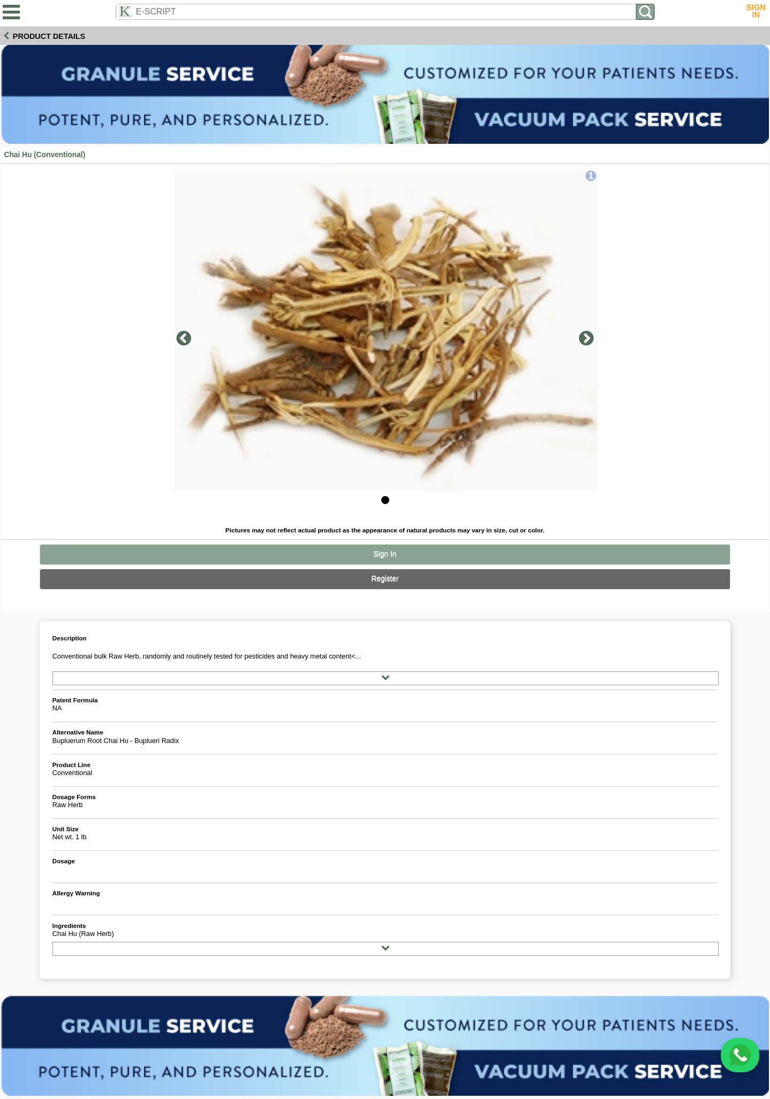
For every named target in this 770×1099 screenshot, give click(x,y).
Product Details (49, 36)
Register (384, 579)
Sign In (385, 554)
